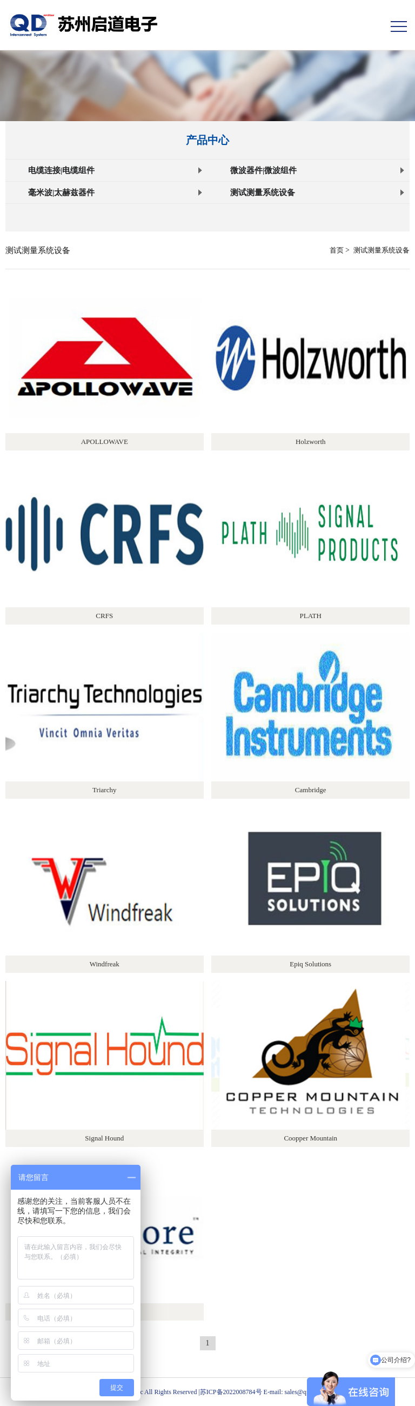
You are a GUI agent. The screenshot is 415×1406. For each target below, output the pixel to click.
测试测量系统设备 (317, 192)
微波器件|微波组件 (317, 170)
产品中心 (207, 140)
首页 (337, 250)
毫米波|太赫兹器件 (115, 192)
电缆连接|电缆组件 (115, 170)
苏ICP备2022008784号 (231, 1392)
